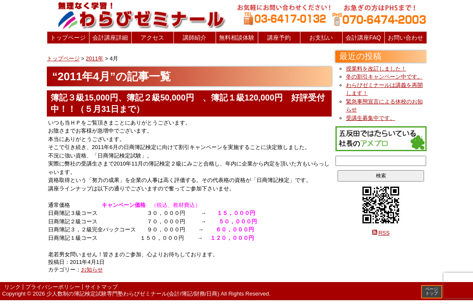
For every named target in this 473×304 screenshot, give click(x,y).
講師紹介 (194, 37)
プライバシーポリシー (52, 287)
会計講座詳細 (110, 37)
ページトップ (431, 291)
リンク (12, 287)
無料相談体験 (236, 37)
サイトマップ (101, 287)
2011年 (94, 58)
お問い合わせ (405, 37)
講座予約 (279, 37)
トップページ (68, 37)
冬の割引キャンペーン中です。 (384, 76)
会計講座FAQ (363, 37)
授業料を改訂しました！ (376, 68)
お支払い (321, 37)
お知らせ (92, 269)
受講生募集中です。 (370, 118)
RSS (384, 233)
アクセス (152, 37)
